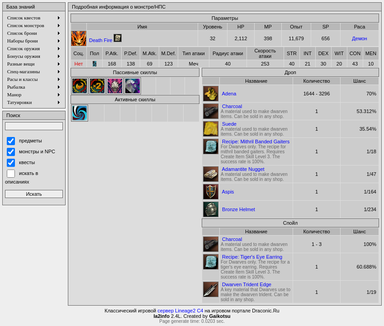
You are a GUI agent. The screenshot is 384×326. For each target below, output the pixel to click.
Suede (229, 124)
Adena (229, 93)
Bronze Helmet (238, 209)
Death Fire (100, 40)
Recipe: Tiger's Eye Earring (252, 257)
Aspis (228, 191)
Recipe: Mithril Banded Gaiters (255, 141)
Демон (359, 38)
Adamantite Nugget (243, 169)
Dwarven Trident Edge (246, 284)
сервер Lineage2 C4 (180, 310)
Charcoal (232, 106)
